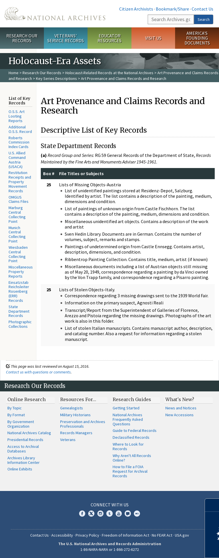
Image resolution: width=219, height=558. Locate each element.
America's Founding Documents (197, 38)
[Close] (212, 505)
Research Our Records (21, 38)
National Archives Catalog (29, 432)
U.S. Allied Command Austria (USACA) (17, 159)
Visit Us (153, 38)
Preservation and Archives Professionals (82, 424)
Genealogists (71, 408)
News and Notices (180, 408)
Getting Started (126, 408)
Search (204, 19)
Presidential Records (25, 439)
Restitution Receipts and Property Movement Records (20, 181)
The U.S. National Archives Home (54, 13)
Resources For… (78, 399)
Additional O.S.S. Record (20, 129)
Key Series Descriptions (56, 78)
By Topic (14, 408)
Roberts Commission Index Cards (19, 142)
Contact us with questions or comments (38, 372)
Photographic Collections (20, 324)
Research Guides (132, 399)
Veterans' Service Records (65, 38)
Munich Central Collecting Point (17, 234)
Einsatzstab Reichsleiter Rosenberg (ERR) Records (19, 291)
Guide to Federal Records (135, 430)
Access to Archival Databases (23, 449)
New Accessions (179, 414)
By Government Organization (20, 424)
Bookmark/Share (172, 9)
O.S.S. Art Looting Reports (17, 116)
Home (14, 72)
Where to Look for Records (128, 446)
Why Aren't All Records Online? (132, 458)
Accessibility (62, 535)
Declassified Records (131, 437)
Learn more (168, 547)
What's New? (179, 399)
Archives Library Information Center (23, 460)
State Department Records (19, 311)
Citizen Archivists (136, 9)
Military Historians (75, 414)
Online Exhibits (19, 469)
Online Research (26, 399)
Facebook (82, 513)
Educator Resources (109, 38)
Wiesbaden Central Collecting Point (18, 254)
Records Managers (76, 432)
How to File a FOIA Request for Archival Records (130, 471)
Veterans (68, 439)
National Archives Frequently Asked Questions (128, 419)
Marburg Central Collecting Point (17, 214)
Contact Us (202, 9)
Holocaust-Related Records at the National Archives (109, 72)
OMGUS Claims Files (19, 199)
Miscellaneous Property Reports (21, 271)
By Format (16, 414)
